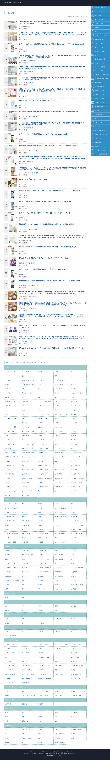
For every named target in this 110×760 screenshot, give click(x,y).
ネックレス (74, 418)
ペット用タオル (9, 682)
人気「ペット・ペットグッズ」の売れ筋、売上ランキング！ (26, 362)
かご (23, 631)
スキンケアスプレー (43, 665)
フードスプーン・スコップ (45, 695)
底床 (6, 589)
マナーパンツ (58, 427)
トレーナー (25, 397)
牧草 (23, 619)
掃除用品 (73, 576)
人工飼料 (73, 550)
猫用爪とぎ (74, 661)
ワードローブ (58, 448)
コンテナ (57, 461)
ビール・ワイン (97, 55)
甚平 (39, 405)
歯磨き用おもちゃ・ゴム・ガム (13, 674)
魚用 (72, 738)
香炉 (23, 712)
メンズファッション (98, 11)
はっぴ (56, 405)
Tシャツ (40, 491)
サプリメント (9, 388)
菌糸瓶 (56, 606)
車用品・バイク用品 (98, 130)
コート (56, 401)
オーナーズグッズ (27, 491)
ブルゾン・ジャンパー (44, 401)
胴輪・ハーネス (42, 465)
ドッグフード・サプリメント (13, 371)
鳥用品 (7, 627)
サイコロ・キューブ (10, 444)
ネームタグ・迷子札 (10, 542)
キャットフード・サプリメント (13, 503)
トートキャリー (42, 457)
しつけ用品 (25, 474)
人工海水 (73, 589)
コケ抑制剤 (25, 576)
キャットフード (26, 503)
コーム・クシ (58, 653)
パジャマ (7, 405)
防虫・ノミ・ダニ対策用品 (29, 674)
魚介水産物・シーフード (99, 39)
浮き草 (24, 584)
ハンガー (73, 448)
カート (73, 461)
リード (56, 465)
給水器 (56, 691)
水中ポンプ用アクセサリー (45, 572)
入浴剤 (40, 648)
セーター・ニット (10, 401)
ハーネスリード (75, 465)
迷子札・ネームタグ (27, 469)
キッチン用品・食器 (98, 87)
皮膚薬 (40, 729)
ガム (72, 371)
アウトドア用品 (9, 474)
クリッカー (8, 478)
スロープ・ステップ (10, 491)
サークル (73, 431)
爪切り (40, 661)
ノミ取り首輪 (42, 674)
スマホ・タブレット (98, 63)
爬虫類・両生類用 (60, 742)
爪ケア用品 (8, 661)
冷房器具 (40, 704)
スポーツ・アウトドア (99, 102)
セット (56, 721)
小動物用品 (8, 614)
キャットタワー (75, 521)
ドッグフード (25, 371)
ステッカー (74, 491)
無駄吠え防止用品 (27, 478)
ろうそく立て (75, 712)
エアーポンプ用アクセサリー (46, 567)
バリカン (24, 657)
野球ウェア (8, 414)
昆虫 (6, 601)
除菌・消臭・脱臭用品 (44, 678)
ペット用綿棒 (9, 670)
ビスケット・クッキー (28, 384)
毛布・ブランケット (27, 448)
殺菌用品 (40, 576)
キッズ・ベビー (97, 138)
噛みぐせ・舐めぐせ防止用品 (46, 478)
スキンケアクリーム (27, 665)
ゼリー (7, 384)
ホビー (94, 118)
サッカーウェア (75, 410)
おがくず (73, 606)
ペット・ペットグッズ (99, 134)
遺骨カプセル (25, 721)
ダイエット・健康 (97, 91)
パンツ (7, 397)
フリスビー (74, 440)
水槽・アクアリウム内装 (12, 580)
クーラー (57, 563)
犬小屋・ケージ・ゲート (45, 431)
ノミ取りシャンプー (76, 644)
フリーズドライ (59, 384)
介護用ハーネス (75, 486)
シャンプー (25, 644)
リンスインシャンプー (44, 644)
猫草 (39, 512)
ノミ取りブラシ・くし (61, 674)
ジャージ (57, 397)
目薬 (56, 729)
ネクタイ (24, 423)
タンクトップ (9, 393)
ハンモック (41, 623)
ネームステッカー (10, 495)
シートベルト (75, 469)
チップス (7, 380)
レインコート (75, 401)
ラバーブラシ (25, 653)
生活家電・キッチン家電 (99, 75)
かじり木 (7, 623)
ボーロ (40, 384)
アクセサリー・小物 (43, 414)
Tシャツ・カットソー (28, 393)
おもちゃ (57, 435)
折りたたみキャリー (27, 461)
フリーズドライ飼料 (27, 555)
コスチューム (25, 414)
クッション (74, 444)
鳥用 (23, 742)
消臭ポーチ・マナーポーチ (12, 457)
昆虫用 (40, 742)
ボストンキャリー (76, 457)
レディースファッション (99, 7)
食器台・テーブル (27, 691)
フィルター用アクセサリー (78, 567)
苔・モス (57, 580)
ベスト (73, 397)
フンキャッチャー (76, 452)
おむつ (40, 521)
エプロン (7, 410)
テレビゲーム (96, 122)
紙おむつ (40, 427)
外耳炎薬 (24, 734)
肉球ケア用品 (75, 657)
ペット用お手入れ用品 (11, 640)
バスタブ (24, 648)
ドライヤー (58, 657)
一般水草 (40, 580)
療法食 (40, 371)
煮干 (56, 376)
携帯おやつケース (60, 452)
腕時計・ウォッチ (97, 31)
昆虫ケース (25, 610)
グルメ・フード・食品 (99, 35)
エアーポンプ (25, 567)
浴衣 (23, 405)
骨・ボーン (41, 380)
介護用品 (24, 486)
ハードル (57, 482)
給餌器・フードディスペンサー (78, 691)
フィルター (58, 567)
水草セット (41, 584)
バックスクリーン (60, 589)
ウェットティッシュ (76, 678)
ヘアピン (57, 423)
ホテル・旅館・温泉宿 (99, 154)
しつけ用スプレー (76, 474)
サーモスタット (26, 563)
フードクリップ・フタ (77, 695)
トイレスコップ (9, 521)
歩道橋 (7, 486)
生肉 (72, 384)
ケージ (7, 435)
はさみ (7, 657)
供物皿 (40, 716)
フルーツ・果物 (97, 43)
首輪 (23, 465)
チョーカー (8, 423)
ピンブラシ (41, 653)
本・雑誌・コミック (98, 150)
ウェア (73, 619)
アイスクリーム (59, 380)
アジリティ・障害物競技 (78, 478)
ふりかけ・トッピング (28, 380)
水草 (23, 580)
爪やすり (24, 661)
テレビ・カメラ (97, 71)
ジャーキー (8, 376)
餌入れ (73, 631)
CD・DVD (95, 126)
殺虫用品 (7, 678)
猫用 (39, 734)
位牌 (23, 716)
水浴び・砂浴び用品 (10, 636)
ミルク (24, 388)
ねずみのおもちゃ (27, 525)
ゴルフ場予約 (96, 146)
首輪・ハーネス (42, 538)
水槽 (72, 555)
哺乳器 (7, 695)
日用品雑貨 (96, 83)
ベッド (7, 529)
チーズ (73, 376)
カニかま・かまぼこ (60, 508)
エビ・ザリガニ (42, 550)
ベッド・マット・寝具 (28, 444)
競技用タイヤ (25, 482)
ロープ (7, 440)
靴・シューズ (96, 15)
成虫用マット (42, 610)
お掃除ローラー (26, 682)
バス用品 (7, 648)
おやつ (56, 371)
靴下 (56, 418)
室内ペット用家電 (10, 699)
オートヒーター (75, 559)
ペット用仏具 (9, 708)
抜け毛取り (74, 653)
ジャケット (25, 401)
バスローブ (58, 648)
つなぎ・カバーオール (77, 393)
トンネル (40, 482)
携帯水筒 (40, 452)
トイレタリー (58, 619)
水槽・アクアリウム (60, 555)
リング (56, 440)
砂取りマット (25, 521)
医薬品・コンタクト (98, 95)
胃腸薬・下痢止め (76, 729)
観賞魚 (7, 550)
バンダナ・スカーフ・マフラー (78, 414)
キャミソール (75, 388)
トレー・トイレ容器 (10, 427)
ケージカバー (25, 435)
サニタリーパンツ (10, 431)
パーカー (40, 397)
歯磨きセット (75, 670)
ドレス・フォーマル (27, 410)
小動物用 (7, 742)
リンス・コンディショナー (62, 644)
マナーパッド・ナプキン (28, 431)
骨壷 (72, 716)
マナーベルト (75, 427)
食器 (6, 691)
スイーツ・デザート (98, 47)
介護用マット (58, 486)
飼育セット (58, 610)
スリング (40, 461)
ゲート (40, 435)
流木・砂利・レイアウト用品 (78, 584)
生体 (6, 597)
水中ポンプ (25, 572)
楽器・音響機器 (97, 114)
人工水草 (57, 584)
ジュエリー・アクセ (98, 27)
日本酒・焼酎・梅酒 (98, 59)
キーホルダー (58, 491)
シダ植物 (73, 580)
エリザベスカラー (43, 486)
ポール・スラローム (76, 482)
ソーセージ (41, 376)
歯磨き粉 (57, 670)
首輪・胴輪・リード (10, 465)
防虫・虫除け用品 (76, 674)
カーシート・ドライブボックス (62, 469)
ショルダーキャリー (10, 461)
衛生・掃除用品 (26, 678)
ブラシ (73, 648)
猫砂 (39, 516)
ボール (24, 440)
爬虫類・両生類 (9, 593)
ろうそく (57, 712)
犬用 (6, 729)
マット (56, 444)
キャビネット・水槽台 (44, 559)
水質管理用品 (58, 572)
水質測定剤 (8, 576)
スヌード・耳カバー (10, 418)
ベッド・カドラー (43, 444)
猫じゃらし (41, 525)
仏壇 (6, 712)
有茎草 (7, 584)
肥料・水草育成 (59, 576)
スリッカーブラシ (10, 653)
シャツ (40, 393)
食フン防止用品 (59, 478)
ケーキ (73, 380)
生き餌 (40, 555)
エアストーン (9, 572)
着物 (39, 410)
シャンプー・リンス (10, 644)
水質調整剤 (74, 572)
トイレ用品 (74, 423)
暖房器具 (24, 704)
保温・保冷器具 (59, 559)
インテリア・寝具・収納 (99, 79)
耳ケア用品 (58, 665)
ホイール (24, 623)
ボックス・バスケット (11, 452)
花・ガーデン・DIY (98, 106)
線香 (6, 716)
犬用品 (7, 367)
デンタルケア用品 (27, 670)
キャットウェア (9, 516)
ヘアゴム (40, 423)
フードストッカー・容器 (28, 695)
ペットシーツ (25, 427)
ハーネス (73, 538)
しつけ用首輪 (42, 474)
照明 (72, 563)
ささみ (24, 376)
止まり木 (40, 631)
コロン (56, 678)
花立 (56, 716)
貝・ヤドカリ (25, 550)
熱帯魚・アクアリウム (11, 546)
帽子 (23, 418)
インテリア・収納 (43, 448)
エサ (56, 550)
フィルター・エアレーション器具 (13, 567)
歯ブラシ (40, 670)
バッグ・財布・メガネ (99, 19)
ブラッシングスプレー (44, 657)
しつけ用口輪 (58, 474)
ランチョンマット (43, 691)
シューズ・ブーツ (43, 418)
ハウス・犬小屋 (59, 431)
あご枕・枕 (8, 448)
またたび (24, 512)
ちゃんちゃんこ (75, 405)
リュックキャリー (60, 457)
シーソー (7, 482)
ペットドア (58, 529)
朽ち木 (7, 610)
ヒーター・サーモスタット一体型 (13, 563)
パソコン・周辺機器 (98, 67)
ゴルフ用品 (96, 142)
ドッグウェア (58, 388)
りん (39, 721)
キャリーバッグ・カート (28, 457)
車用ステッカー (26, 495)
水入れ (40, 712)
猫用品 (7, 499)
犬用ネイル (58, 661)
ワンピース (58, 393)
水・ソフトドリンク (98, 51)
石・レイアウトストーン (45, 589)
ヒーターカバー (42, 563)
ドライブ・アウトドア (44, 469)
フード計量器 (58, 695)
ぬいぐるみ (74, 435)
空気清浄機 (8, 704)
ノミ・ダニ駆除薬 (27, 729)
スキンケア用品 (9, 665)
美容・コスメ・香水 (98, 98)
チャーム (7, 469)
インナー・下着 (97, 23)
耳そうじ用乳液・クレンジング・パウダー (78, 665)
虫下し (7, 734)
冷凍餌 (7, 555)
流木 (23, 589)
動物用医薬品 (9, 725)
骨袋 (6, 721)
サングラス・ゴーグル (61, 414)
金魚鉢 (24, 559)
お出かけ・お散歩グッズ (28, 452)
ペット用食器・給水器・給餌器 (14, 687)
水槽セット (8, 559)
